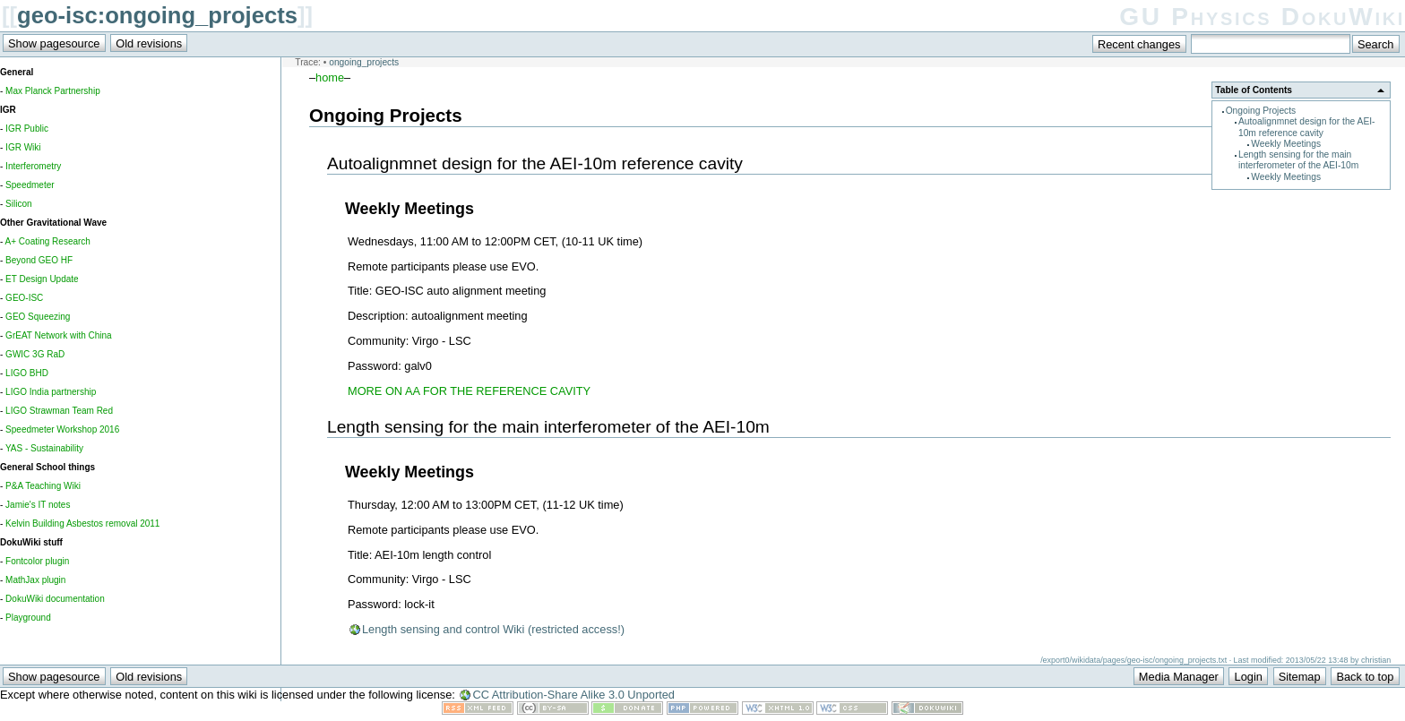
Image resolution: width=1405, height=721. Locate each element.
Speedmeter (29, 185)
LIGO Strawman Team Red (59, 411)
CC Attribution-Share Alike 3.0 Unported (573, 694)
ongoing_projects (364, 62)
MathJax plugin (35, 580)
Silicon (18, 204)
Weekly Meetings (1286, 144)
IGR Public (26, 128)
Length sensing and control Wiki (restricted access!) (493, 629)
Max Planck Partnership (52, 91)
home (329, 77)
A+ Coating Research (48, 241)
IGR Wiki (22, 147)
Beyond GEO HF (39, 260)
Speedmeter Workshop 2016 (62, 429)
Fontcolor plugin (37, 561)
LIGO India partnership (50, 392)
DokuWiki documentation (55, 599)
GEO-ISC (24, 298)
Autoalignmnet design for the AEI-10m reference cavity (1306, 126)
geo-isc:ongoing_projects (157, 15)
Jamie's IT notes (37, 505)
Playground (28, 617)
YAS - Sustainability (44, 448)
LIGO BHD (26, 373)
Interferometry (33, 166)
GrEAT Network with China (58, 335)
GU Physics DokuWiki (1262, 16)
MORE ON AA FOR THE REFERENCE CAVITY (469, 391)
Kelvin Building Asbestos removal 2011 (82, 523)
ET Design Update (42, 279)
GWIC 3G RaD (35, 354)
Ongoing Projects (1261, 111)
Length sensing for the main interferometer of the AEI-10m (1298, 160)
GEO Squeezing (37, 317)
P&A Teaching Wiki (43, 486)
